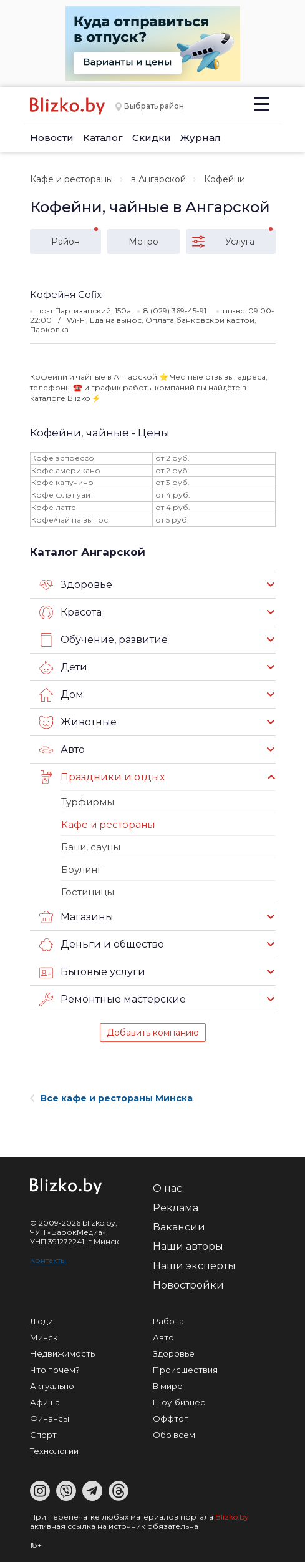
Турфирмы (87, 802)
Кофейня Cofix (66, 294)
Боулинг (81, 869)
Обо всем (174, 1435)
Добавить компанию (153, 1032)
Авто (62, 750)
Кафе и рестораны (71, 179)
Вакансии (179, 1227)
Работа (168, 1321)
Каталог (103, 137)
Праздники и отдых (102, 777)
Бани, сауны (90, 847)
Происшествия (185, 1370)
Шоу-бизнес (179, 1402)
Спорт (43, 1435)
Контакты (48, 1260)
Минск (43, 1337)
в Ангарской (158, 179)
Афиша (45, 1402)
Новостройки (188, 1285)
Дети (63, 667)
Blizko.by (232, 1516)
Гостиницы (87, 892)
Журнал (200, 137)
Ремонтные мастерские (112, 999)
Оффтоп (171, 1418)
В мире (168, 1386)
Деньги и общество (101, 944)
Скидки (151, 137)
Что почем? (55, 1370)
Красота (70, 612)
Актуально (52, 1386)
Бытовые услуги (92, 972)
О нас (167, 1188)
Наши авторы (188, 1246)
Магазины (76, 917)
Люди (41, 1321)
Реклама (175, 1208)
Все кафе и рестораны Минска (111, 1098)
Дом (61, 695)
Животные (78, 722)
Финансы (49, 1418)
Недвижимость (62, 1353)
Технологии (54, 1451)
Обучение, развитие (103, 640)
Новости (52, 137)
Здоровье (75, 585)
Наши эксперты (194, 1266)
